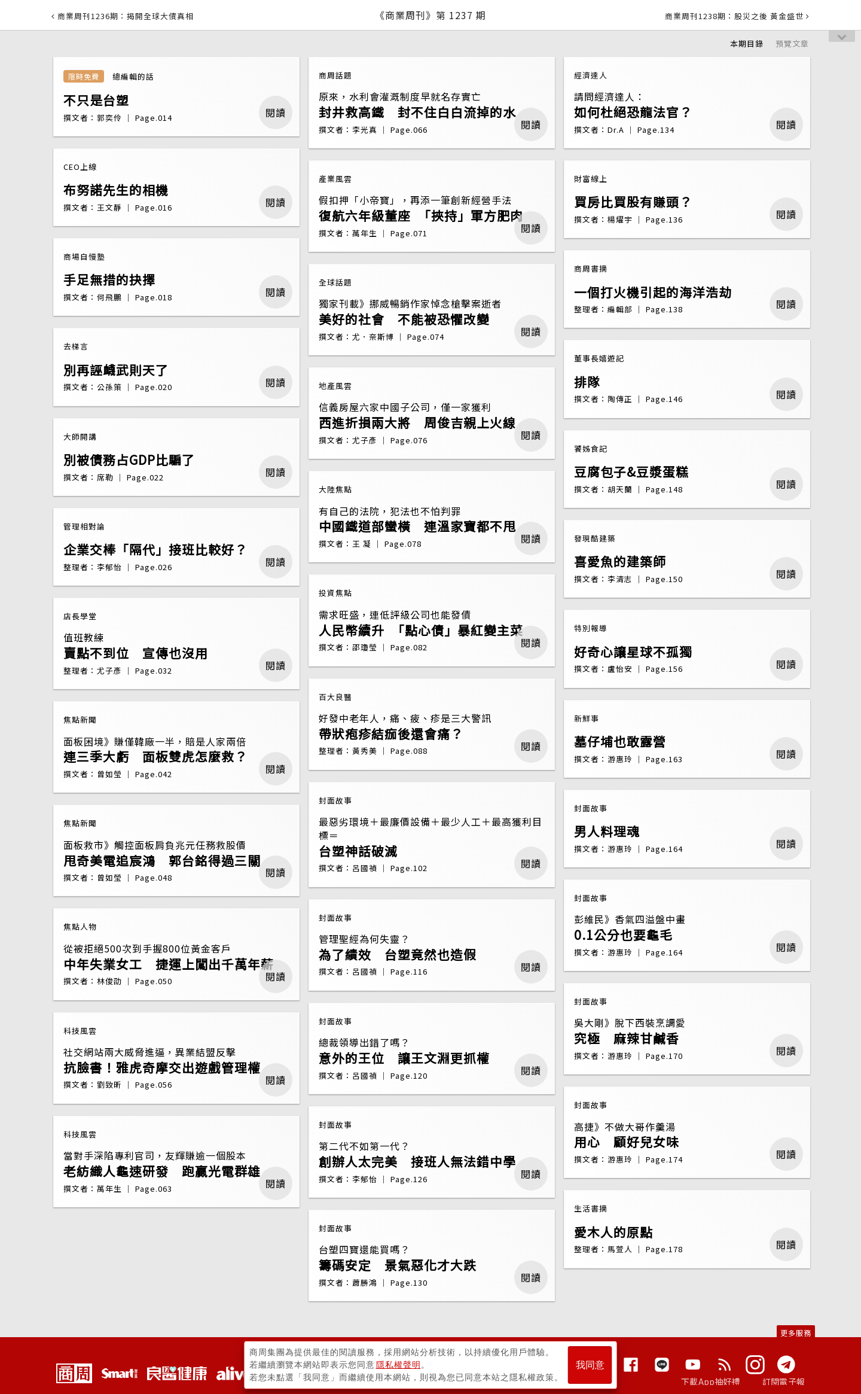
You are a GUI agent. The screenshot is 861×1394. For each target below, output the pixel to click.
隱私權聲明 (398, 1364)
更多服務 (795, 1333)
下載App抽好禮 (710, 1381)
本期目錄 (747, 43)
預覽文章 (792, 43)
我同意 (590, 1365)
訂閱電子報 (783, 1381)
